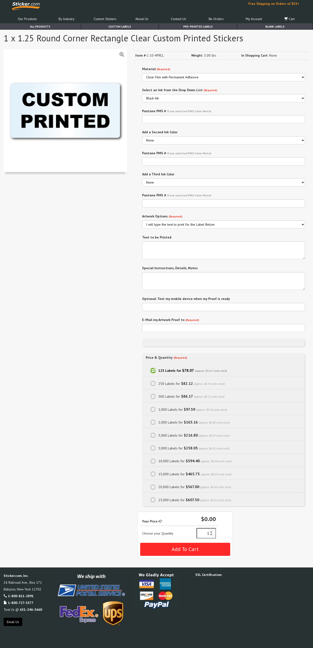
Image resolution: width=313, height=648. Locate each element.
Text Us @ (23, 609)
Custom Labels (119, 26)
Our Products (27, 19)
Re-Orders (216, 19)
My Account (254, 19)
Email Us (13, 622)
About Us (141, 19)
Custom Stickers (105, 19)
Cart (289, 19)
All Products (40, 26)
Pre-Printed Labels (198, 26)
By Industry (67, 19)
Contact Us (178, 19)
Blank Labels (274, 26)
